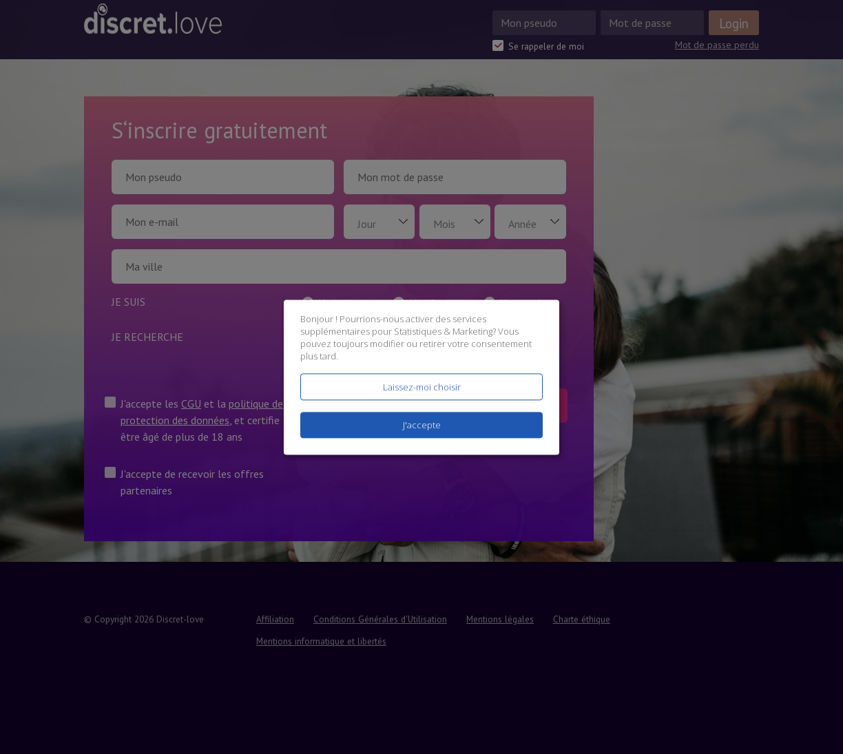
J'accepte (422, 425)
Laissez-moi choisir (422, 387)
